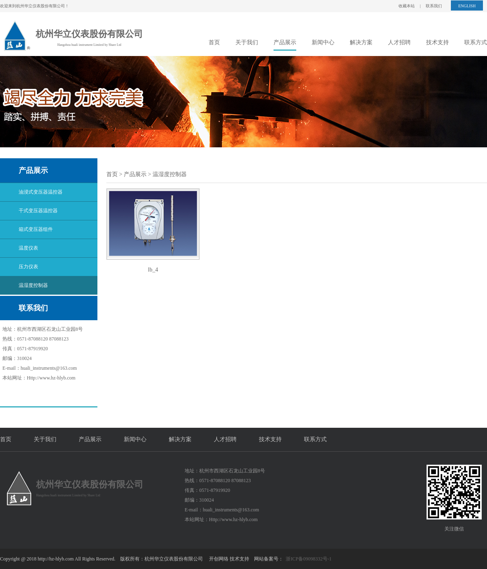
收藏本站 (407, 6)
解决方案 (361, 42)
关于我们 (246, 42)
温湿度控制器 (33, 285)
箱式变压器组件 (36, 229)
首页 (214, 42)
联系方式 (475, 42)
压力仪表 (28, 266)
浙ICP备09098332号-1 (309, 559)
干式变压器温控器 (38, 210)
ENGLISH (467, 6)
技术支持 (437, 42)
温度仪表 (28, 248)
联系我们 (434, 6)
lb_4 (153, 270)
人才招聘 (399, 42)
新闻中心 (323, 42)
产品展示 (285, 42)
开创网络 (218, 559)
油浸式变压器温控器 (40, 192)
